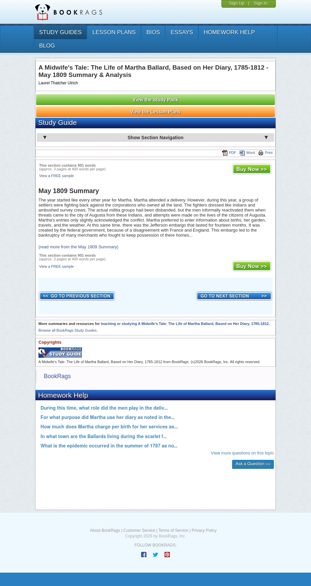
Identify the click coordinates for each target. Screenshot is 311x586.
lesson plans (113, 32)
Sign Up (236, 3)
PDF (229, 153)
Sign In (260, 3)
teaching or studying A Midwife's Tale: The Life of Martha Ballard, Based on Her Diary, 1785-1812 (185, 324)
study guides (60, 32)
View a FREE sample (56, 176)
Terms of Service (173, 530)
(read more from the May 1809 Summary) (78, 246)
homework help (229, 32)
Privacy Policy (204, 530)
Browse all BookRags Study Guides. (68, 330)
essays (182, 32)
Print (265, 153)
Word (247, 153)
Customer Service (139, 530)
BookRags (57, 376)
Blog (47, 46)
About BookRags (105, 530)
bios (153, 32)
